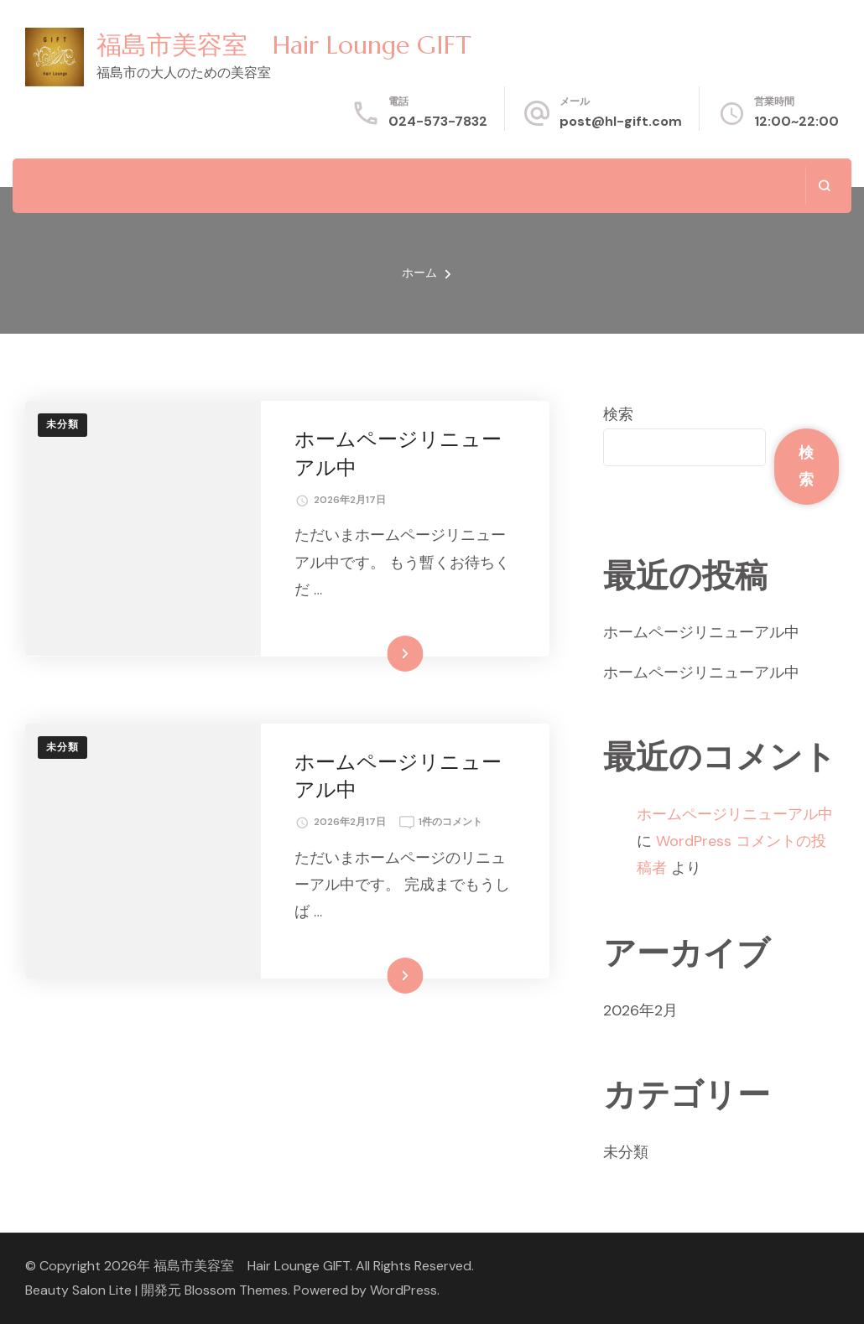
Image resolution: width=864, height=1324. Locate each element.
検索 (618, 414)
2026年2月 (640, 1010)
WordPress (403, 1290)
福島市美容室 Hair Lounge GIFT (283, 44)
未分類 (62, 424)
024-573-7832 (437, 121)
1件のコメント (450, 822)
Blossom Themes (236, 1290)
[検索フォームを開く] (824, 186)
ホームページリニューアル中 (701, 632)
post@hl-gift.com (621, 121)
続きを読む (380, 653)
